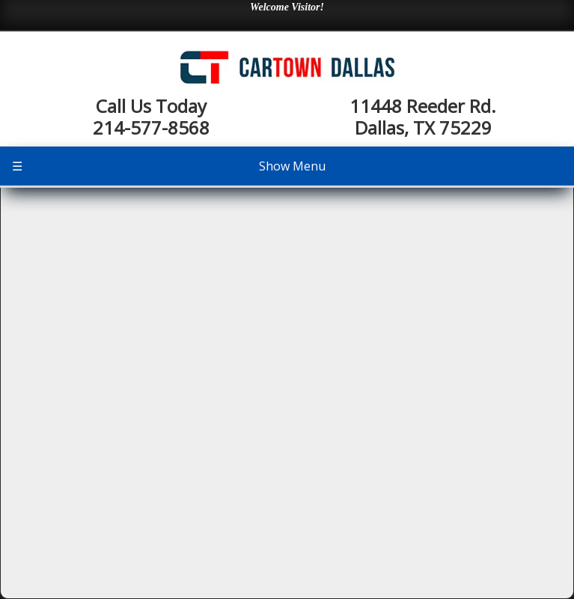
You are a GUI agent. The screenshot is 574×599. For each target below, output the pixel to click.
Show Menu (169, 166)
